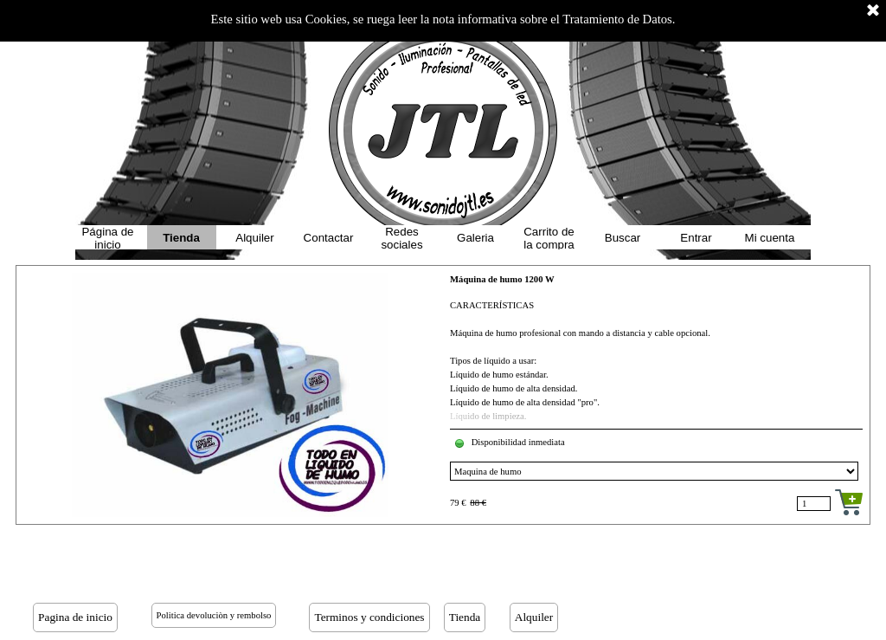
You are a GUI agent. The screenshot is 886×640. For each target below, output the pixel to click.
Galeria (475, 237)
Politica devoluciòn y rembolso (214, 615)
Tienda (181, 237)
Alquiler (254, 237)
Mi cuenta (770, 237)
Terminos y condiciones (369, 617)
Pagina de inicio (75, 617)
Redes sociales (401, 238)
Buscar (622, 237)
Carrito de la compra (549, 238)
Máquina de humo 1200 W (502, 279)
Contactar (329, 237)
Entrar (695, 237)
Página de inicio (107, 238)
